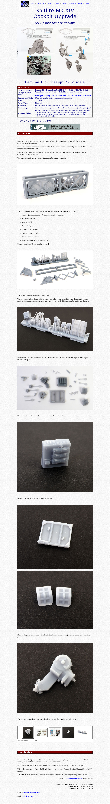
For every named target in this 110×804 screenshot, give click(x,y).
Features (49, 3)
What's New (40, 3)
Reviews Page (28, 796)
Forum (80, 3)
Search (87, 3)
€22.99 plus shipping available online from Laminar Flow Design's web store (63, 95)
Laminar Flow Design (74, 778)
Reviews (64, 3)
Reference (72, 3)
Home (32, 3)
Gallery (56, 3)
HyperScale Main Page (31, 792)
